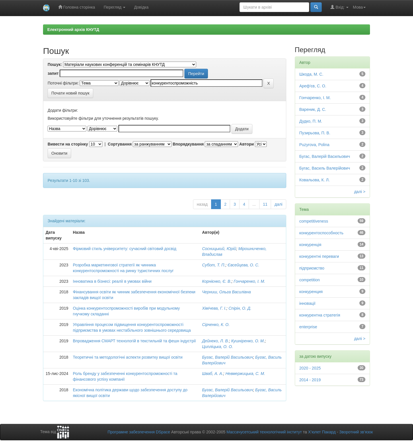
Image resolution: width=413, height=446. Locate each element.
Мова (359, 7)
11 (265, 204)
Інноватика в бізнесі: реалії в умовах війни (112, 281)
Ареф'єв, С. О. (312, 86)
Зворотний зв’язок (356, 432)
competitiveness (313, 221)
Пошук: (55, 64)
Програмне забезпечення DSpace (139, 432)
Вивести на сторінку (68, 144)
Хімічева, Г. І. (214, 308)
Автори (246, 144)
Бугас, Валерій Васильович (227, 357)
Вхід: (339, 7)
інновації (307, 303)
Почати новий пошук (70, 93)
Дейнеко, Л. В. (215, 341)
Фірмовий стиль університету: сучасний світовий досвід (124, 248)
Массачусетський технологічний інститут (264, 432)
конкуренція (310, 244)
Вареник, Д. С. (312, 109)
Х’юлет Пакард (322, 432)
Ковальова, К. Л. (314, 180)
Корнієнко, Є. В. (216, 281)
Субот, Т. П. (213, 265)
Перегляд (114, 7)
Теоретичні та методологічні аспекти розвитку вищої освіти (127, 357)
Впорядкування (188, 144)
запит (53, 73)
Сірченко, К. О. (215, 324)
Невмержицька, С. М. (245, 373)
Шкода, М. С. (311, 74)
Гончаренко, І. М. (249, 281)
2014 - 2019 (310, 380)
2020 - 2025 (310, 368)
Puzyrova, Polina (314, 144)
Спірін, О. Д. (240, 308)
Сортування (120, 144)
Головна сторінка (76, 7)
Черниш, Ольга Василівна (226, 292)
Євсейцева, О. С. (244, 265)
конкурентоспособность (321, 233)
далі (278, 204)
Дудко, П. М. (310, 121)
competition (309, 280)
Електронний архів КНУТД (73, 29)
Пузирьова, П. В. (314, 133)
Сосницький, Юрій (219, 248)
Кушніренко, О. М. (248, 341)
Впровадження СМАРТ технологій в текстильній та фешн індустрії (134, 341)
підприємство (311, 268)
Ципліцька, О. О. (217, 346)
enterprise (308, 327)
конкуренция (311, 291)
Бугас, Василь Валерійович (324, 168)
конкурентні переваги (319, 256)
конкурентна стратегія (319, 315)
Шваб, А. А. (212, 373)
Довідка (141, 7)
